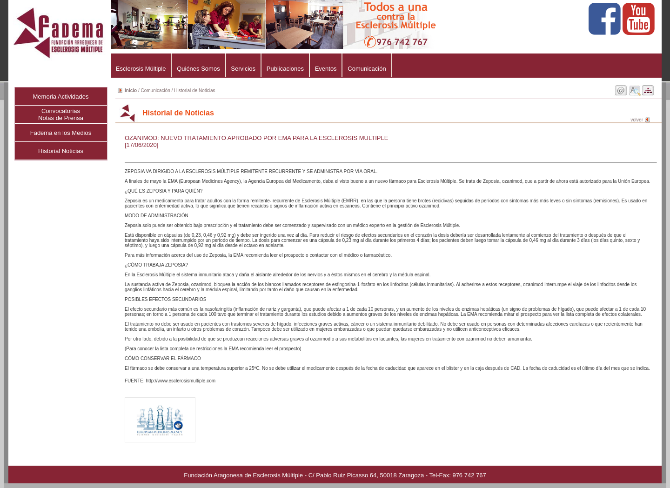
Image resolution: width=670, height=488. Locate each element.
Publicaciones (285, 68)
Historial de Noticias (194, 90)
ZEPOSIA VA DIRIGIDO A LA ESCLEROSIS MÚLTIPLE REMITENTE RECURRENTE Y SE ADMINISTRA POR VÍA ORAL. (387, 270)
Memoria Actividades (61, 96)
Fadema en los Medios (61, 132)
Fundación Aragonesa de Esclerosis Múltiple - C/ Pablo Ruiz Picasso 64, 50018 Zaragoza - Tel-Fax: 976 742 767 (335, 475)
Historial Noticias (60, 150)
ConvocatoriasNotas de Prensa (60, 114)
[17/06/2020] (141, 144)
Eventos (326, 68)
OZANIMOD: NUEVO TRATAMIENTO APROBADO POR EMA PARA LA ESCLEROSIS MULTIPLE (256, 137)
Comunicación (366, 68)
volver (636, 119)
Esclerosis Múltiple (141, 68)
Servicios (243, 68)
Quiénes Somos (198, 68)
